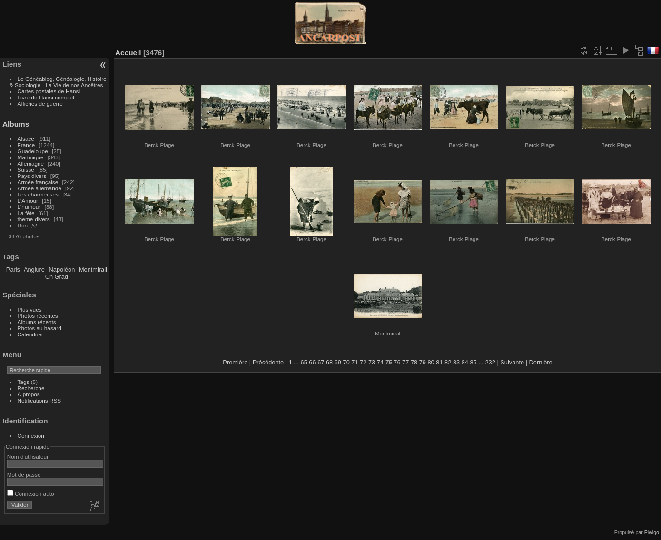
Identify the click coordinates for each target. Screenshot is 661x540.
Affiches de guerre (40, 103)
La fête (26, 213)
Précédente (268, 362)
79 (422, 362)
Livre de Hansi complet (46, 97)
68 (329, 362)
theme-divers (34, 219)
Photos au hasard (39, 328)
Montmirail (93, 269)
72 (363, 362)
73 (371, 362)
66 (312, 362)
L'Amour (28, 200)
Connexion (31, 435)
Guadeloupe (33, 151)
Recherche (31, 388)
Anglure (34, 269)
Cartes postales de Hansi (49, 91)
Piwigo (651, 532)
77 (405, 362)
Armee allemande (39, 188)
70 (346, 362)
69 (338, 362)
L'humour (29, 207)
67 (320, 362)
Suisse (26, 170)
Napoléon (62, 269)
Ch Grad (56, 276)
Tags (24, 382)
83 (456, 362)
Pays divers (32, 176)
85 (473, 362)
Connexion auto (30, 494)
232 (490, 362)
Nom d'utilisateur (28, 456)
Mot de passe (24, 474)
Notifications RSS (39, 400)
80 (430, 362)
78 (414, 362)
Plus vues (30, 309)
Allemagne (31, 163)
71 (354, 362)
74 (380, 362)
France (26, 145)
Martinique (31, 157)
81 (439, 362)
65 (304, 362)
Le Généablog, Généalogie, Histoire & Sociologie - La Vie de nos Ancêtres (58, 82)
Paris (13, 269)
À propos (29, 394)
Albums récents (37, 322)
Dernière (540, 362)
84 (465, 362)
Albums (15, 124)
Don (23, 225)
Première (235, 362)
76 (397, 362)
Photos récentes (38, 316)
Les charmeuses (38, 194)
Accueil (128, 53)
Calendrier (30, 334)
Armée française (38, 182)
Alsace (26, 139)
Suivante (512, 362)
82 (447, 362)
